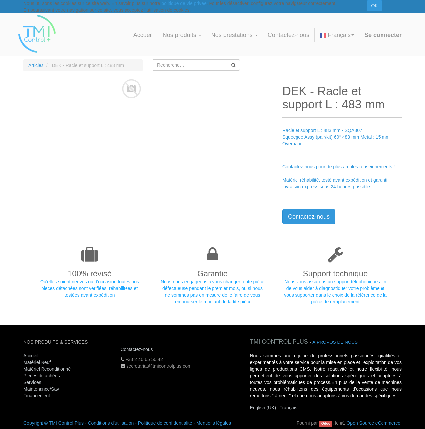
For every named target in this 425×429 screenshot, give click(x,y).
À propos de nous (335, 342)
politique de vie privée (183, 3)
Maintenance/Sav (41, 389)
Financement (36, 395)
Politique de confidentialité (165, 423)
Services (32, 382)
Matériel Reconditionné (47, 369)
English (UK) (263, 407)
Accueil (30, 355)
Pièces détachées (41, 375)
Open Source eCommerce (373, 423)
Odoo (325, 423)
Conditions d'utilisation (111, 423)
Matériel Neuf (37, 362)
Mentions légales (213, 423)
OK (374, 5)
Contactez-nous (309, 216)
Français (337, 35)
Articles (35, 65)
